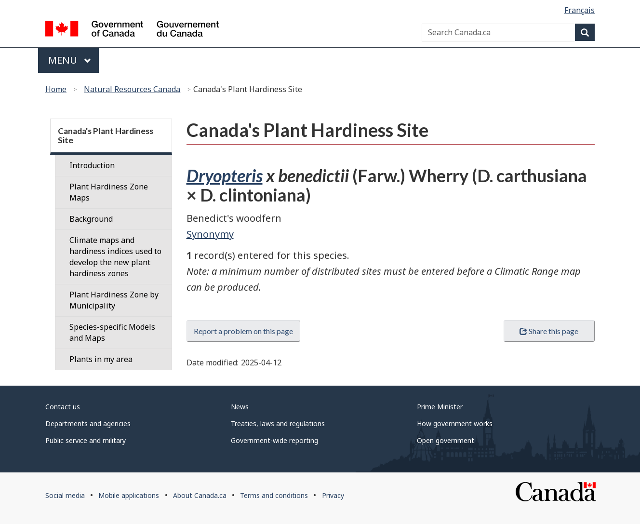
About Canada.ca (200, 495)
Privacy (333, 495)
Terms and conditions (274, 495)
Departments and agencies (88, 423)
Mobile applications (128, 495)
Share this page (549, 331)
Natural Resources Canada (132, 89)
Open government (445, 440)
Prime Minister (440, 406)
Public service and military (85, 440)
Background (91, 219)
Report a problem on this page (243, 331)
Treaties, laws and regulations (278, 423)
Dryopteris (225, 175)
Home (56, 89)
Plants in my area (101, 359)
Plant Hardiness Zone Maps (108, 192)
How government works (455, 423)
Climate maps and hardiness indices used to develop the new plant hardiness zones (115, 257)
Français (579, 10)
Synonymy (210, 234)
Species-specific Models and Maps (112, 332)
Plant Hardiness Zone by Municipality (114, 300)
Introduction (92, 165)
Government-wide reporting (274, 440)
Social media (65, 495)
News (240, 406)
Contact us (62, 406)
